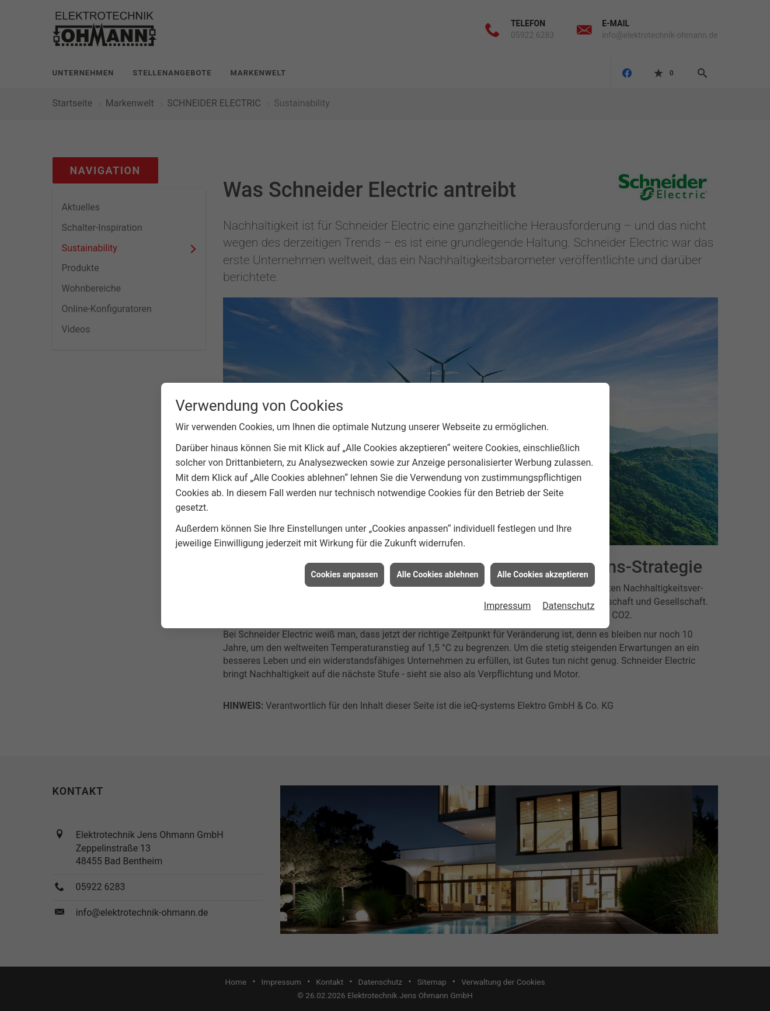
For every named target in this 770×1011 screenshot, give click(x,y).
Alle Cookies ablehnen (437, 567)
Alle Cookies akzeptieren (542, 567)
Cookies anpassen (344, 567)
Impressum (507, 598)
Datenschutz (568, 598)
